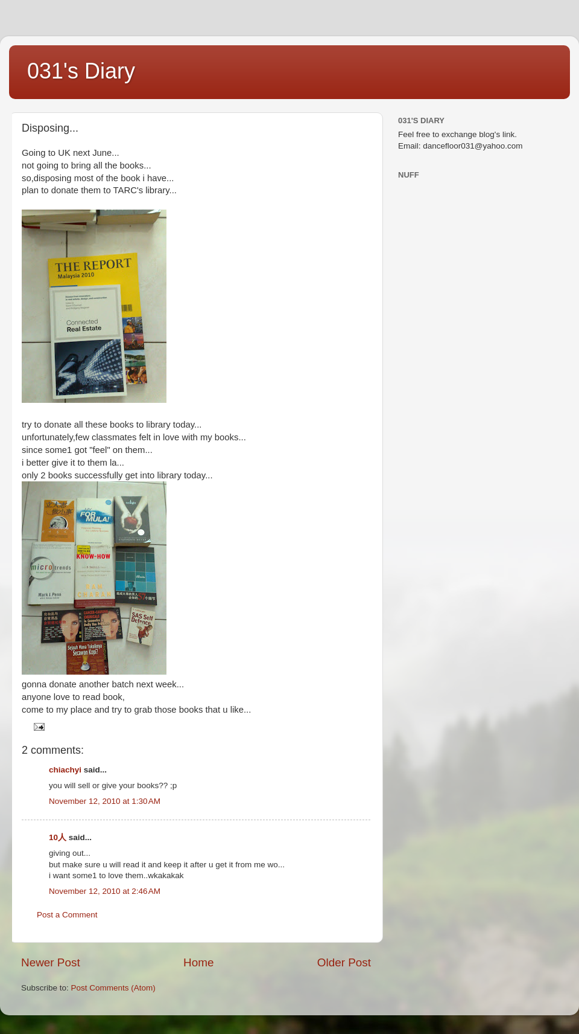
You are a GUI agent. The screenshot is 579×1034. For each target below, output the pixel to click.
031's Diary (81, 71)
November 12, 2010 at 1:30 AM (104, 801)
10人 (57, 837)
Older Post (344, 962)
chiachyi (65, 769)
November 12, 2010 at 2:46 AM (104, 891)
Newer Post (50, 962)
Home (198, 962)
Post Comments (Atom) (113, 987)
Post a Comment (67, 914)
